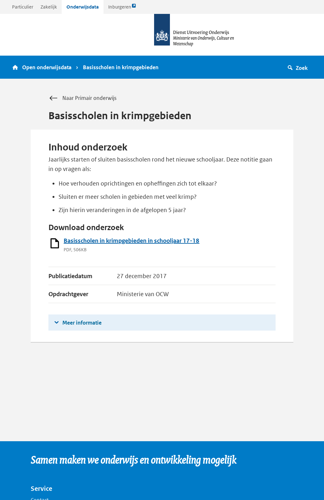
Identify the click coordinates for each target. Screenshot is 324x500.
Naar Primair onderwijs (82, 98)
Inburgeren (122, 8)
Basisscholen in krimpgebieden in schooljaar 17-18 (131, 240)
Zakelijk (48, 7)
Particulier (22, 7)
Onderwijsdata (82, 7)
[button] (298, 67)
